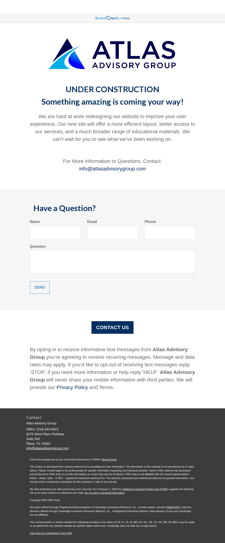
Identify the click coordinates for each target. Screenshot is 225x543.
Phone (150, 222)
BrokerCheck (109, 459)
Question (38, 246)
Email (92, 222)
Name (35, 222)
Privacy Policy (72, 387)
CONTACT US (112, 327)
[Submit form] (40, 287)
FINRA (170, 507)
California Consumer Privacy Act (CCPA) (145, 489)
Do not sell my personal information (104, 492)
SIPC (178, 507)
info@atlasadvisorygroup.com (112, 169)
